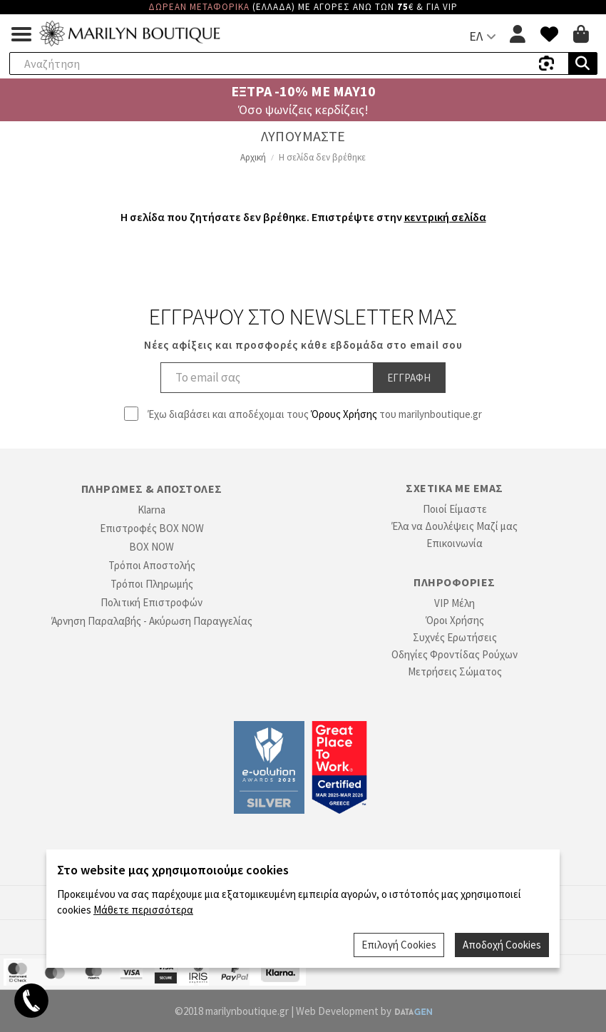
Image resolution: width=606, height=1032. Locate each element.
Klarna (151, 509)
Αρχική (253, 157)
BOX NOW (151, 546)
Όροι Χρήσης (455, 620)
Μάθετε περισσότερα (143, 909)
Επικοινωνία (454, 543)
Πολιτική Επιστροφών (151, 602)
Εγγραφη (409, 377)
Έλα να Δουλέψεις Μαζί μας (454, 526)
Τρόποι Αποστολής (151, 565)
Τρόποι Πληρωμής (152, 584)
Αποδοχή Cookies (502, 944)
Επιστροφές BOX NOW (152, 528)
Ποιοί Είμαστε (455, 509)
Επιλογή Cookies (398, 944)
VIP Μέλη (454, 603)
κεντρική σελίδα (445, 217)
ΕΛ (476, 36)
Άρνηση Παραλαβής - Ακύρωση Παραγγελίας (151, 621)
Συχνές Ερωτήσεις (455, 637)
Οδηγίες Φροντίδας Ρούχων (454, 654)
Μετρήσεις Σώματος (455, 671)
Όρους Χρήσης (344, 414)
